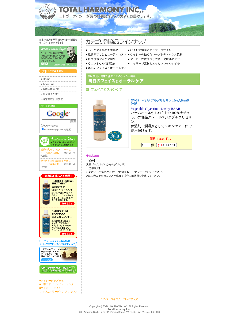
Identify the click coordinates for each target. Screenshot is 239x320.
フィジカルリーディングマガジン (58, 291)
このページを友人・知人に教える (119, 299)
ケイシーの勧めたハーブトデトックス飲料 (156, 54)
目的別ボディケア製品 (101, 59)
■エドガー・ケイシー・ (52, 288)
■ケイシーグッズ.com (51, 280)
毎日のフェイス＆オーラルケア (107, 67)
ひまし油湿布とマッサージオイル (150, 50)
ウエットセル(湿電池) (101, 63)
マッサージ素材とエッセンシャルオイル (155, 63)
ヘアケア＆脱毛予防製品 (103, 50)
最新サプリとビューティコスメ (107, 54)
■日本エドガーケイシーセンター (57, 284)
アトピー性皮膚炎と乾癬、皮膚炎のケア (155, 59)
